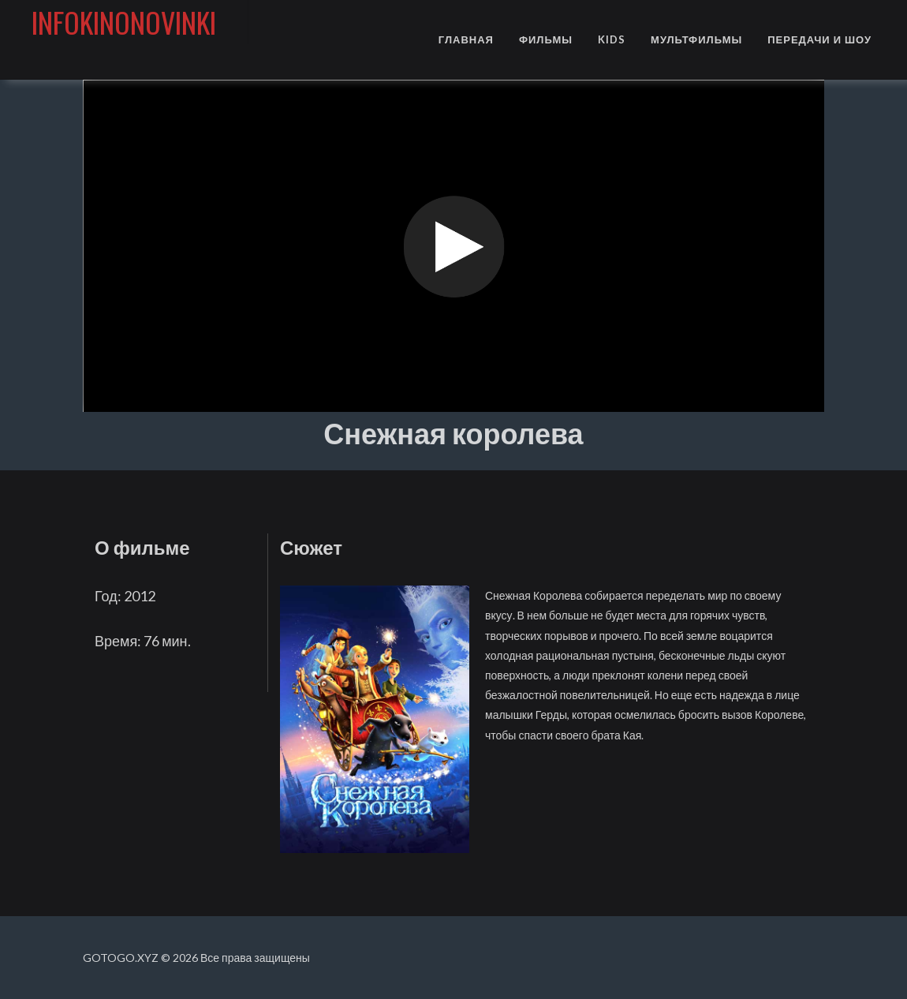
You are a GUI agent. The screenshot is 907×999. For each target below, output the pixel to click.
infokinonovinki (124, 22)
